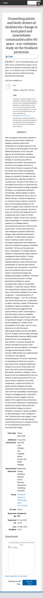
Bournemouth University (5, 9)
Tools (9, 56)
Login (5, 3)
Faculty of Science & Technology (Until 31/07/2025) (22, 500)
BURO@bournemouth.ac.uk (21, 115)
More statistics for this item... (16, 576)
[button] (29, 582)
